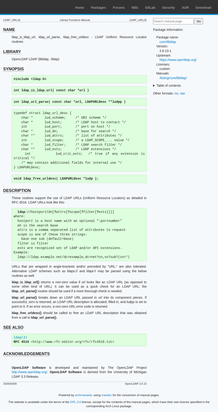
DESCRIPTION (17, 190)
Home (79, 7)
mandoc (106, 395)
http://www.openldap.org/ (29, 372)
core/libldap (168, 42)
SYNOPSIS (13, 69)
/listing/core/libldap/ (173, 78)
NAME (9, 29)
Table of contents (169, 85)
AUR (185, 7)
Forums (119, 7)
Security (168, 7)
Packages (98, 7)
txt (176, 93)
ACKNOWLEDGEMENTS (26, 354)
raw (182, 93)
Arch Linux (25, 6)
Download (203, 7)
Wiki (135, 7)
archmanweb (83, 395)
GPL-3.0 (75, 402)
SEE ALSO (13, 327)
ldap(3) (20, 337)
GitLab (150, 7)
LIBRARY (12, 51)
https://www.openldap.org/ (178, 60)
